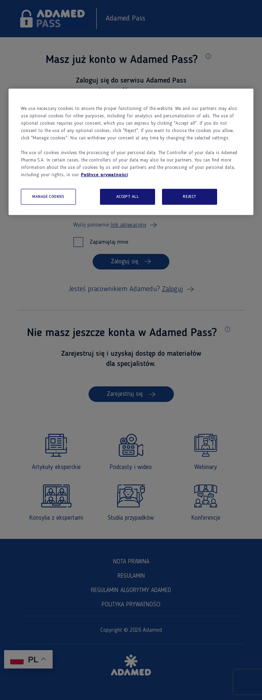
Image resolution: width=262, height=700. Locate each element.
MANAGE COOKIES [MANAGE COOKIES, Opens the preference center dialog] (48, 197)
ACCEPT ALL (127, 197)
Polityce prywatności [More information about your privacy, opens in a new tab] (104, 175)
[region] (131, 152)
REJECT (189, 197)
